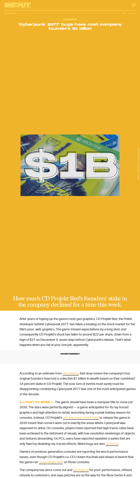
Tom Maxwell (10, 13)
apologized (81, 470)
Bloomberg (70, 373)
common (112, 444)
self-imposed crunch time (81, 417)
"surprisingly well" (51, 462)
